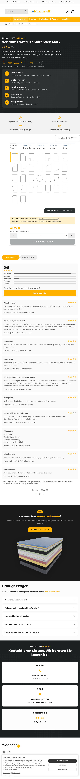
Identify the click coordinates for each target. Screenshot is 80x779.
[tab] (16, 147)
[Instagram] (9, 752)
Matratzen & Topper (49, 19)
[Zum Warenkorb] (73, 11)
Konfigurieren (62, 769)
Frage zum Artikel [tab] (28, 257)
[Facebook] (4, 752)
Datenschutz (16, 773)
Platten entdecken (40, 533)
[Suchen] (16, 11)
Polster (33, 19)
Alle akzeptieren (62, 761)
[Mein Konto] (68, 11)
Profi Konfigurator (8, 776)
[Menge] (40, 235)
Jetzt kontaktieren (52, 594)
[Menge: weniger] (13, 235)
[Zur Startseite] (40, 11)
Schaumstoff (20, 19)
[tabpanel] (42, 183)
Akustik (66, 19)
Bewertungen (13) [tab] (11, 257)
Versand (26, 231)
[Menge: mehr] (71, 235)
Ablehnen (62, 765)
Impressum (6, 773)
